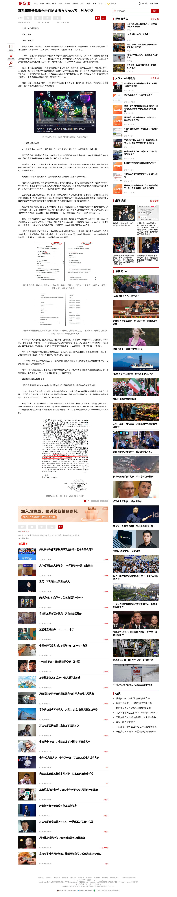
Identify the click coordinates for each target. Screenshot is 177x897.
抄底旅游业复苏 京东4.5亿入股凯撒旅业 (59, 677)
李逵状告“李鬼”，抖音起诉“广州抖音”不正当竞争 (64, 741)
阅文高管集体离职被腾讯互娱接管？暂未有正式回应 (66, 549)
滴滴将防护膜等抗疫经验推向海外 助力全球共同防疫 (66, 693)
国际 (54, 3)
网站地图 (97, 877)
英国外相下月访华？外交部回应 (128, 349)
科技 (88, 3)
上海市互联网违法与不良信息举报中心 (106, 890)
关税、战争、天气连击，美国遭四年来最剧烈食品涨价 (142, 45)
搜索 (155, 11)
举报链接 (105, 877)
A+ (48, 22)
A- (43, 22)
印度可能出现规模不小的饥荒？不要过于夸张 (141, 130)
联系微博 (81, 877)
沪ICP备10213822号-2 (45, 882)
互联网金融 (104, 848)
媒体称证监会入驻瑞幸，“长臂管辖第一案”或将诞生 (66, 565)
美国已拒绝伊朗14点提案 (124, 399)
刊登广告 (73, 877)
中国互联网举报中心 (85, 890)
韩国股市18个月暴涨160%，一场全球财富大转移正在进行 (140, 118)
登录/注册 (154, 3)
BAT (107, 768)
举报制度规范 (114, 877)
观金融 (75, 3)
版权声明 (57, 877)
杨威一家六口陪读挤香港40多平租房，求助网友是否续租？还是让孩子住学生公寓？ (141, 108)
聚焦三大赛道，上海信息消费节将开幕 (134, 703)
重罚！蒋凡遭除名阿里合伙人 (54, 581)
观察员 (112, 3)
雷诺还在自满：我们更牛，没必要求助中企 (133, 660)
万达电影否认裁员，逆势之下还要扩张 (59, 725)
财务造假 (25, 531)
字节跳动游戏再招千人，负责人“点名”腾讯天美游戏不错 (68, 709)
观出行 (67, 3)
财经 (48, 3)
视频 (101, 3)
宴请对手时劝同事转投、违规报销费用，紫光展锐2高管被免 (70, 853)
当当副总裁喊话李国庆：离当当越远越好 (60, 613)
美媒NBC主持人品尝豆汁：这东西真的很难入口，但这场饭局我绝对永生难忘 (140, 141)
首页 (36, 3)
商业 (106, 864)
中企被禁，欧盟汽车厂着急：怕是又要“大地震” (142, 66)
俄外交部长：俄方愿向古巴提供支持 (133, 698)
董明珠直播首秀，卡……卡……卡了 (56, 629)
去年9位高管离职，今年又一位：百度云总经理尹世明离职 (69, 757)
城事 (94, 3)
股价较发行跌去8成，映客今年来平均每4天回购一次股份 (68, 789)
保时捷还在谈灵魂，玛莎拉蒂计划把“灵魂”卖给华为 (140, 152)
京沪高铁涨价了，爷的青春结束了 (138, 95)
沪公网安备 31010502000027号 (67, 890)
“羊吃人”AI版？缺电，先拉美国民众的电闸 (142, 56)
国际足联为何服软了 (125, 722)
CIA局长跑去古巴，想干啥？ (138, 34)
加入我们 (89, 877)
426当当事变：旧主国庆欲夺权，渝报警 (59, 661)
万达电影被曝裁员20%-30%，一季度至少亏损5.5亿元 (66, 821)
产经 (82, 3)
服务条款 (65, 877)
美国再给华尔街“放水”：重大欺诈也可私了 (133, 451)
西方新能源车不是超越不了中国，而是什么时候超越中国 (141, 84)
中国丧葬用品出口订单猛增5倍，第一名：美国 (63, 645)
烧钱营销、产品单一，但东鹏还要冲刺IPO (61, 597)
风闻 (42, 3)
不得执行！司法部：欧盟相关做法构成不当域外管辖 (140, 731)
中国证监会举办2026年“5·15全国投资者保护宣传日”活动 (142, 727)
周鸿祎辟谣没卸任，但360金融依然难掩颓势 (62, 837)
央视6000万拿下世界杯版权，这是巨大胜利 (141, 175)
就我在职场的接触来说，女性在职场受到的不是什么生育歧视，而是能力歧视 (141, 186)
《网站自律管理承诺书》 (128, 877)
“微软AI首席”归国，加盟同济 (126, 551)
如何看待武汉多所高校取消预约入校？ (140, 163)
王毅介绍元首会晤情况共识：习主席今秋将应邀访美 (142, 25)
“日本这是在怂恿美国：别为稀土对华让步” (133, 374)
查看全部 (154, 19)
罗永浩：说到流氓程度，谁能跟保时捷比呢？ (134, 526)
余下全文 (104, 501)
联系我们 (41, 877)
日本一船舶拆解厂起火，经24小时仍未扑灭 (133, 476)
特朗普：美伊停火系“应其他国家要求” (133, 708)
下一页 (94, 501)
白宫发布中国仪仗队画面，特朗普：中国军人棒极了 (140, 712)
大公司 (105, 560)
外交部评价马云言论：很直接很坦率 (58, 805)
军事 (60, 3)
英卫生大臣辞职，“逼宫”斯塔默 (127, 501)
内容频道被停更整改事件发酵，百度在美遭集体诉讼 (66, 773)
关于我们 (49, 877)
